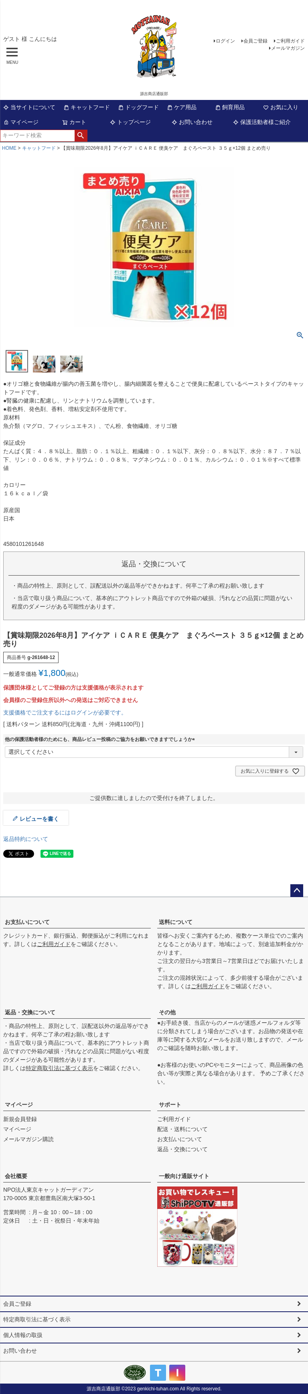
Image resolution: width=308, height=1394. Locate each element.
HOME (9, 148)
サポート (170, 1104)
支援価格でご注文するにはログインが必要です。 (65, 712)
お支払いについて (27, 922)
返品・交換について (30, 1012)
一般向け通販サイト (184, 1176)
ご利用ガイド (290, 41)
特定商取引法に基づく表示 (59, 1068)
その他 (167, 1012)
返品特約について (25, 839)
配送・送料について (182, 1129)
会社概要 (16, 1176)
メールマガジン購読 (28, 1139)
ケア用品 (182, 107)
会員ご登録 (255, 41)
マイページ (20, 122)
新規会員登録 (20, 1119)
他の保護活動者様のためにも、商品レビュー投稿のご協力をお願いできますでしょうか (101, 739)
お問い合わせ (192, 122)
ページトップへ (296, 890)
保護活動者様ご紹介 (262, 122)
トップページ (130, 122)
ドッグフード (138, 107)
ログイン (225, 41)
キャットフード (86, 107)
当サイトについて (29, 107)
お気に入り (280, 107)
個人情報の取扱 (23, 1335)
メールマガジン (288, 48)
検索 (81, 135)
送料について (175, 922)
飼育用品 (230, 107)
